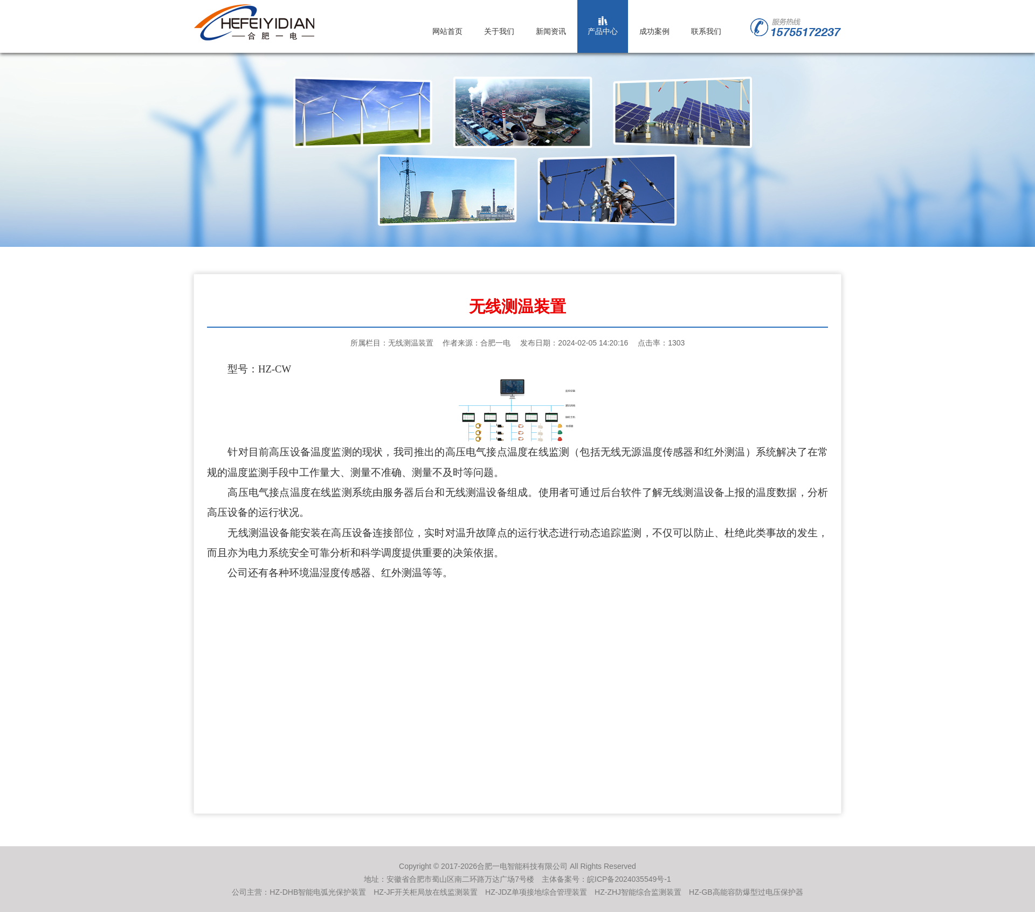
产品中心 (603, 31)
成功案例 (654, 31)
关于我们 (499, 31)
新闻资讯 (551, 31)
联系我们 (706, 31)
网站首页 (447, 31)
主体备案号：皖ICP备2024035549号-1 (606, 879)
